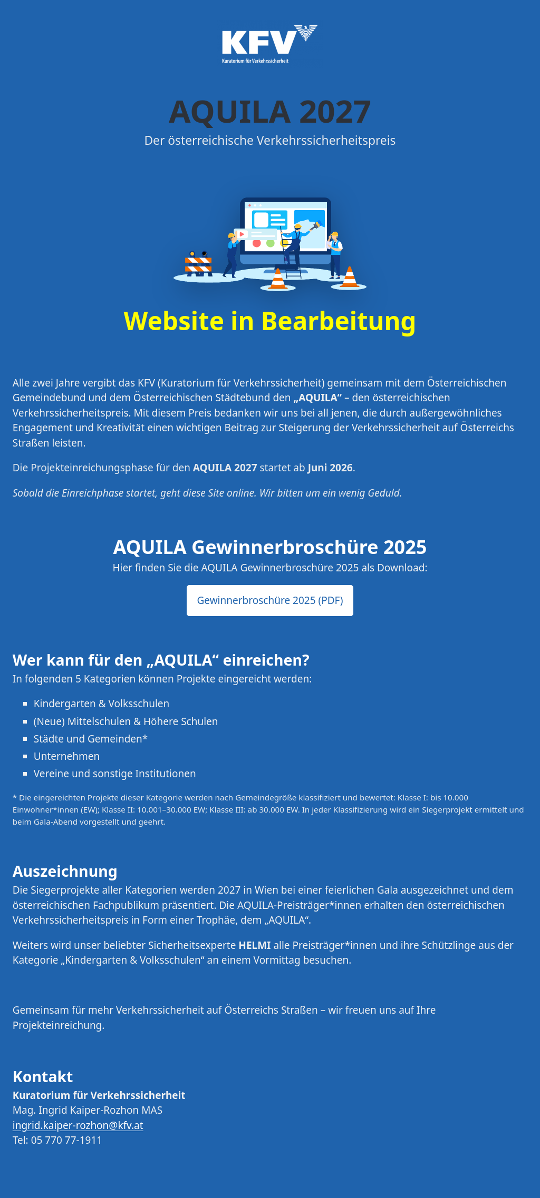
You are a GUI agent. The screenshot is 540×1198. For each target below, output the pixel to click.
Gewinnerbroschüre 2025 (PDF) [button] (270, 600)
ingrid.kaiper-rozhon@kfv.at (78, 1125)
